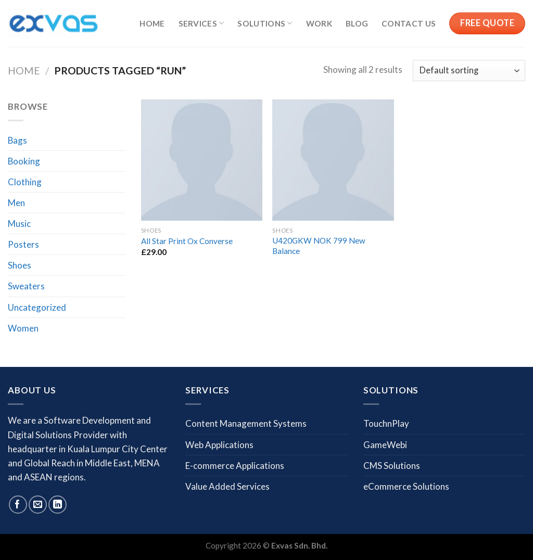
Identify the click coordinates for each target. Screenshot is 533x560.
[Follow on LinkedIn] (57, 504)
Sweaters (26, 286)
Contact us (409, 23)
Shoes (19, 265)
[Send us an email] (38, 504)
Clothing (25, 181)
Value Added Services (227, 486)
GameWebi (385, 444)
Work (319, 23)
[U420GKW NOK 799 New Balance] (333, 160)
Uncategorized (37, 307)
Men (16, 202)
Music (19, 223)
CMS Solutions (391, 465)
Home (151, 23)
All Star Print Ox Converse (187, 241)
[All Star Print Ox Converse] (201, 160)
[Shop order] (469, 70)
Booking (24, 161)
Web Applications (219, 444)
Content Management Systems (246, 423)
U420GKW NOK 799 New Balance (318, 246)
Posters (23, 244)
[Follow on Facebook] (18, 504)
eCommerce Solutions (406, 486)
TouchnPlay (386, 423)
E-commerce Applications (234, 465)
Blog (357, 23)
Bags (17, 140)
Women (23, 328)
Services (201, 23)
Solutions (264, 23)
